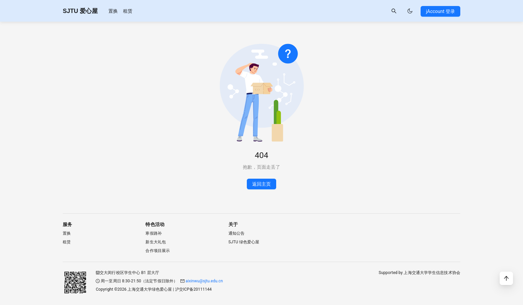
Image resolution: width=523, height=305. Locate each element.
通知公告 (236, 233)
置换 (113, 11)
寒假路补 (153, 233)
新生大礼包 (155, 242)
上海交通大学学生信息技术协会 (432, 272)
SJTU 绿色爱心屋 (243, 242)
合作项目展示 (157, 250)
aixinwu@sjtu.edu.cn (204, 281)
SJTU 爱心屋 (80, 11)
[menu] (120, 10)
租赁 (127, 11)
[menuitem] (113, 11)
